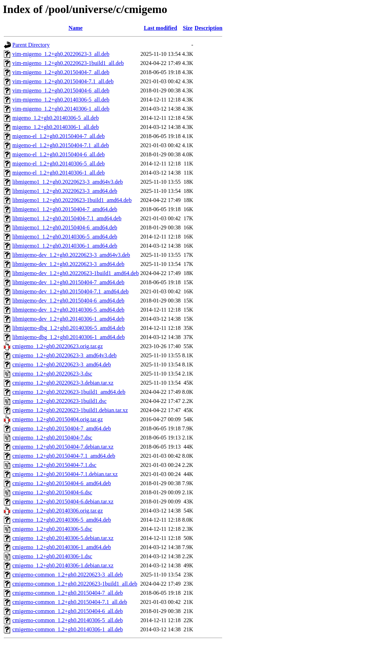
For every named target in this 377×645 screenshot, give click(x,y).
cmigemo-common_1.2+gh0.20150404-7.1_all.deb (69, 602)
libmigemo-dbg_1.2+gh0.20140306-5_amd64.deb (68, 328)
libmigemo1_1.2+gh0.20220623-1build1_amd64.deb (72, 200)
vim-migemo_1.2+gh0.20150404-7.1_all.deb (63, 81)
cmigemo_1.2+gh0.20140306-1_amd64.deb (61, 547)
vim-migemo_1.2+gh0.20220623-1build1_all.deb (68, 63)
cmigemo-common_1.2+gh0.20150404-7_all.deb (67, 593)
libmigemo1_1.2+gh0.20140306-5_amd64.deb (64, 237)
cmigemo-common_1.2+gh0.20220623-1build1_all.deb (74, 584)
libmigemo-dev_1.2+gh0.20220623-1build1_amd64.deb (75, 273)
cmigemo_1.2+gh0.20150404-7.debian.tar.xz (63, 447)
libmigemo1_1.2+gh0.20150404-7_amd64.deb (64, 209)
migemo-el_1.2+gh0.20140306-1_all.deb (58, 173)
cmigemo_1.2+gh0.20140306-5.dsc (52, 529)
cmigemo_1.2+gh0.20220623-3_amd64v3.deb (64, 355)
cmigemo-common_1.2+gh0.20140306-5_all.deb (67, 620)
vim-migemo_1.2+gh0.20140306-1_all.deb (60, 109)
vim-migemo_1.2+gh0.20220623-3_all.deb (60, 54)
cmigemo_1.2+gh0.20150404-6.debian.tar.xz (63, 501)
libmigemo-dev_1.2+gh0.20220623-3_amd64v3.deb (71, 255)
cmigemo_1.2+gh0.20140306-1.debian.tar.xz (63, 565)
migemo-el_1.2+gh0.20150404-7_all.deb (58, 136)
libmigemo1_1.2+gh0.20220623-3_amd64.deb (64, 191)
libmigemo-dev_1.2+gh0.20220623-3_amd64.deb (68, 264)
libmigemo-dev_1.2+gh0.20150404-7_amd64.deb (68, 282)
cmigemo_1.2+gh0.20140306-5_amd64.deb (61, 520)
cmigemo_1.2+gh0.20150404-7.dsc (52, 438)
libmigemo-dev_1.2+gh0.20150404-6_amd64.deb (68, 301)
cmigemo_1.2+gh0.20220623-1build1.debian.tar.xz (70, 410)
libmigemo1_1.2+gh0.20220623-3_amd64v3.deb (67, 182)
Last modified (160, 28)
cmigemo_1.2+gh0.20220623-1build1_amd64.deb (68, 392)
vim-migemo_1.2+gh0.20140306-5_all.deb (60, 100)
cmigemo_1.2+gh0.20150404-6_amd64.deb (61, 483)
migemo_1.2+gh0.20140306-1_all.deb (55, 127)
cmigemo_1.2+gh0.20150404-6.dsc (52, 492)
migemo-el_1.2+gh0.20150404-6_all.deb (58, 154)
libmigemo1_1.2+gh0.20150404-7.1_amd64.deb (66, 218)
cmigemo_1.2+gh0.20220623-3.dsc (52, 374)
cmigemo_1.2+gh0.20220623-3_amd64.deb (61, 364)
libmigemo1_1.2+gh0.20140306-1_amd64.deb (64, 246)
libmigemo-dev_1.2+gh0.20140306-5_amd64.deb (68, 310)
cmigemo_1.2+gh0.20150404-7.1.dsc (54, 465)
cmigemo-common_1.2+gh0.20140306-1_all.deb (67, 629)
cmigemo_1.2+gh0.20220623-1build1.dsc (59, 401)
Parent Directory (31, 45)
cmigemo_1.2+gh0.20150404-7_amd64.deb (61, 428)
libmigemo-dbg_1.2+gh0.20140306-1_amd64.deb (68, 337)
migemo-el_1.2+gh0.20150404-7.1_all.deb (60, 145)
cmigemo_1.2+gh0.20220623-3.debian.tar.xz (63, 383)
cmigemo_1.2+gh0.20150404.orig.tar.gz (57, 419)
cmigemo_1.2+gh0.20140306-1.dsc (52, 556)
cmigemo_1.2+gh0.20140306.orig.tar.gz (57, 511)
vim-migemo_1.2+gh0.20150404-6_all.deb (60, 90)
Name (76, 28)
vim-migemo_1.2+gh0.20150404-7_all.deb (60, 72)
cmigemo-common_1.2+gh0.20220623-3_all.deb (67, 575)
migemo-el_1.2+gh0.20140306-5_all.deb (58, 164)
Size (188, 28)
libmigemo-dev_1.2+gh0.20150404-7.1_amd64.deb (70, 291)
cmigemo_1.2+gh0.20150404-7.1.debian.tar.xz (65, 474)
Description (208, 28)
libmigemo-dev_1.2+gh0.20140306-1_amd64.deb (68, 319)
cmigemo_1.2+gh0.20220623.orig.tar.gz (57, 346)
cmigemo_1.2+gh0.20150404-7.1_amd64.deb (63, 456)
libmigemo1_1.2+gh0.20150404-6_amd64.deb (64, 227)
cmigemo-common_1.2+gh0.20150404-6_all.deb (67, 611)
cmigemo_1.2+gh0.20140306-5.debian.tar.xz (63, 538)
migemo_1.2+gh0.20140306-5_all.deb (55, 118)
